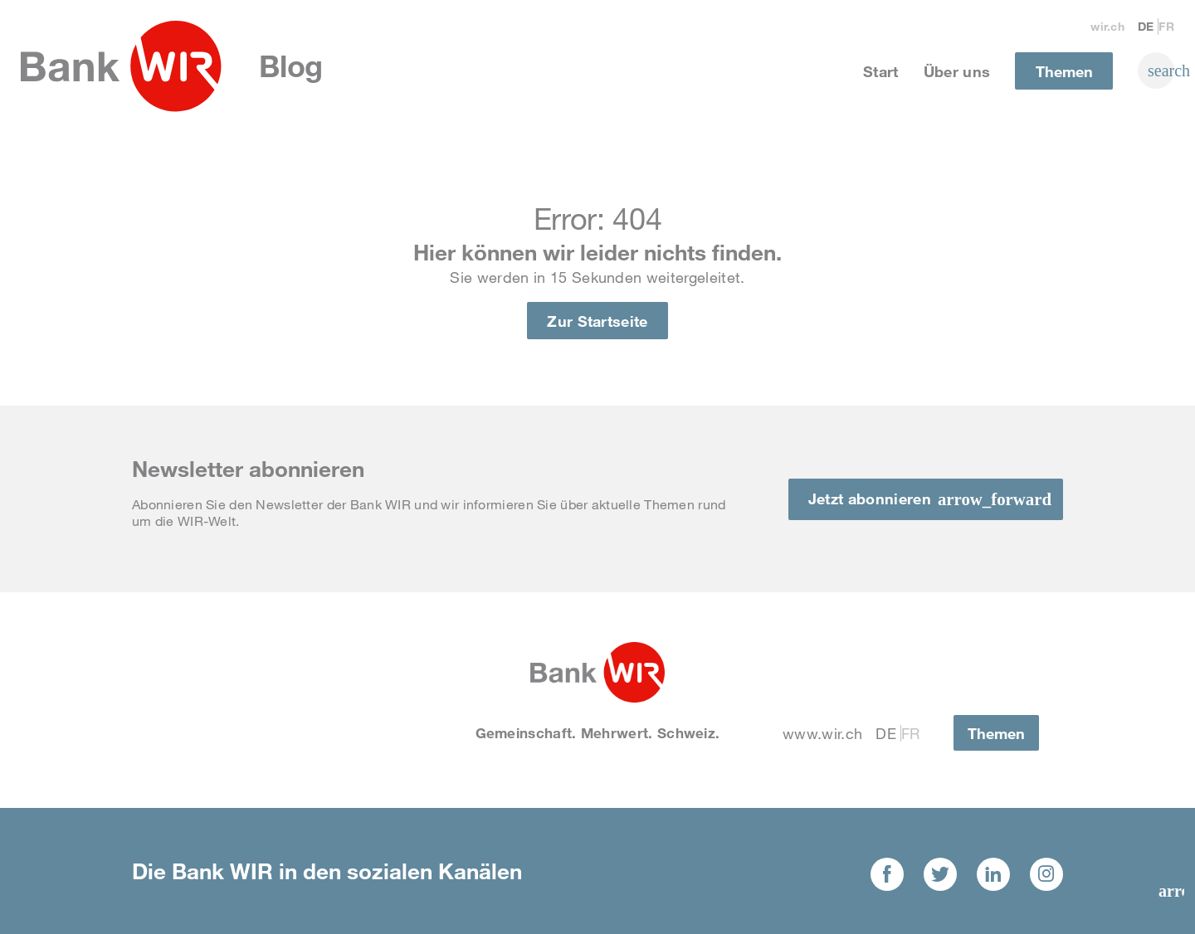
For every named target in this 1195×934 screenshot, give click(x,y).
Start (881, 71)
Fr (1166, 26)
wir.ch (1107, 26)
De (1146, 26)
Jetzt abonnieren (869, 498)
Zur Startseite (597, 321)
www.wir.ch (822, 733)
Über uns (957, 71)
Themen (1064, 71)
